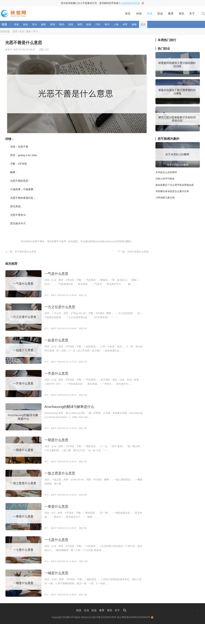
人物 (116, 24)
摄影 (43, 24)
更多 (143, 24)
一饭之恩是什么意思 (59, 473)
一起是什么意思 (56, 340)
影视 (52, 24)
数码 (61, 24)
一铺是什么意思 (56, 573)
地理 (79, 24)
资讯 (181, 13)
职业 (160, 13)
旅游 (25, 24)
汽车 (97, 24)
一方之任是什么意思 (59, 307)
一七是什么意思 (56, 540)
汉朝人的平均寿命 (165, 178)
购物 (134, 24)
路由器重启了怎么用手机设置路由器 (174, 185)
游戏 (70, 24)
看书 (107, 24)
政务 (88, 24)
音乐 (34, 24)
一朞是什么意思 (56, 506)
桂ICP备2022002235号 (104, 617)
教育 (171, 13)
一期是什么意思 (56, 440)
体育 (125, 24)
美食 (16, 24)
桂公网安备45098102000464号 (135, 617)
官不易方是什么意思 (25, 251)
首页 (128, 13)
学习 (35, 31)
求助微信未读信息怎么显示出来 (172, 191)
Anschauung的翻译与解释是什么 (69, 407)
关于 (192, 13)
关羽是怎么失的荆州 (166, 172)
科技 (139, 13)
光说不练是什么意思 (138, 251)
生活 (149, 13)
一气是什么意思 (56, 273)
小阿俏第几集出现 (165, 197)
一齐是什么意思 (56, 373)
